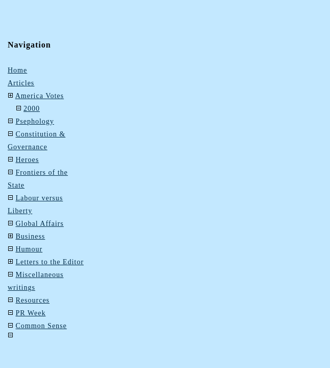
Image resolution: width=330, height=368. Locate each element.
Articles (21, 83)
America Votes (39, 96)
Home (17, 70)
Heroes (27, 160)
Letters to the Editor (50, 262)
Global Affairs (40, 223)
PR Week (31, 313)
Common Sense (41, 326)
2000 (31, 108)
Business (30, 236)
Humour (29, 249)
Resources (33, 300)
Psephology (35, 121)
